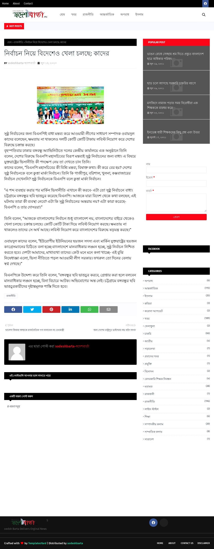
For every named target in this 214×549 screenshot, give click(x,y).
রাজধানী (177, 394)
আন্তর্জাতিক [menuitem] (107, 14)
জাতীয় (177, 341)
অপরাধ (177, 280)
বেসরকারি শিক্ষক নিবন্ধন (177, 379)
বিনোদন (177, 371)
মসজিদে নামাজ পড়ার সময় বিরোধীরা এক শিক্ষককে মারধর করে (172, 105)
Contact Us (187, 543)
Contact (28, 3)
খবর (177, 318)
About (16, 3)
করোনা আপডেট (177, 311)
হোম (9, 42)
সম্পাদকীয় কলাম (177, 424)
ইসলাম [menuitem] (139, 14)
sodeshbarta (75, 543)
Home (5, 3)
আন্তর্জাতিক (177, 288)
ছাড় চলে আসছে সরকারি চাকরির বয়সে (171, 83)
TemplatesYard (37, 543)
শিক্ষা (177, 416)
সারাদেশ (177, 439)
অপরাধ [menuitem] (124, 14)
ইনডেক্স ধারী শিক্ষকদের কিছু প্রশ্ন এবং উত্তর (173, 132)
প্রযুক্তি (177, 363)
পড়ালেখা (177, 348)
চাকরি (177, 333)
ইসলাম (177, 296)
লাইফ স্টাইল (177, 409)
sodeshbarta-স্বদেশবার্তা (22, 63)
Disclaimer (203, 543)
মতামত (177, 386)
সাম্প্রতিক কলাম (177, 431)
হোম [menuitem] (62, 14)
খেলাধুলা (177, 326)
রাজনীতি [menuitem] (88, 14)
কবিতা (177, 303)
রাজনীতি (18, 42)
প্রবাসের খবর (177, 356)
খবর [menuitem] (73, 14)
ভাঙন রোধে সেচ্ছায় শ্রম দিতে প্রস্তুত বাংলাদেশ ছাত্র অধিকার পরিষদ (175, 56)
